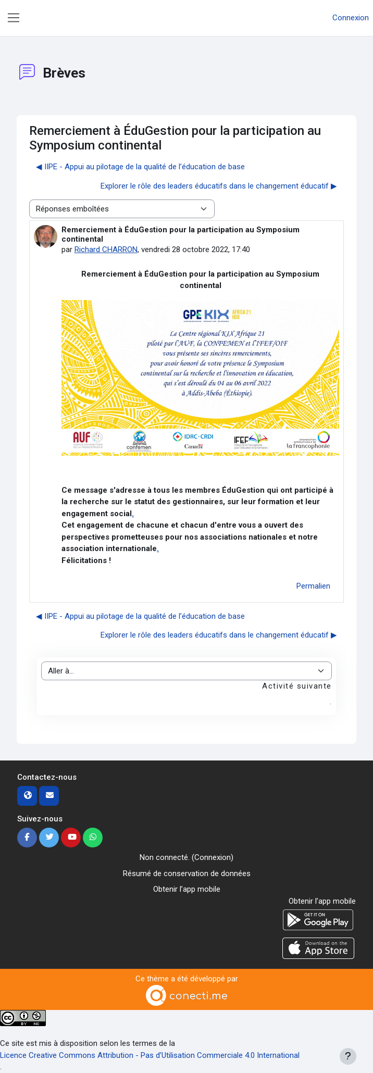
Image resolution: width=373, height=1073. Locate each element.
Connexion (350, 17)
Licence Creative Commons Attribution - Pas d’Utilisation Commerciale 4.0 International (150, 1055)
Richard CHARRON (106, 249)
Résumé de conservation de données (187, 873)
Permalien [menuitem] (313, 586)
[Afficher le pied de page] (348, 1056)
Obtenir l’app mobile (186, 889)
